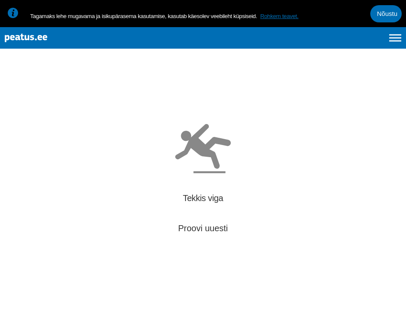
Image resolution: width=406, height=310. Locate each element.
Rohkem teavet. (279, 16)
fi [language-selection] (349, 42)
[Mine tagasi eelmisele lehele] (13, 85)
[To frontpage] (49, 42)
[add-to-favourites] (191, 86)
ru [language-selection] (372, 42)
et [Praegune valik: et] (303, 42)
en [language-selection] (327, 42)
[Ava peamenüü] (395, 42)
